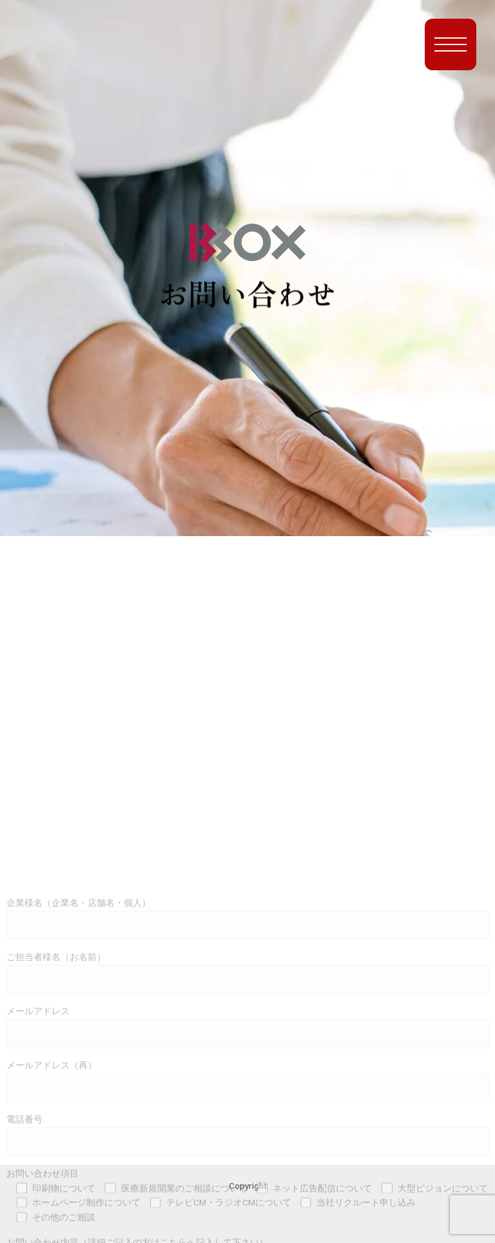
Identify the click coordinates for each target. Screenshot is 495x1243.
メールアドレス (247, 1186)
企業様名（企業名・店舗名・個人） (247, 1078)
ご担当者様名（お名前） (247, 1132)
